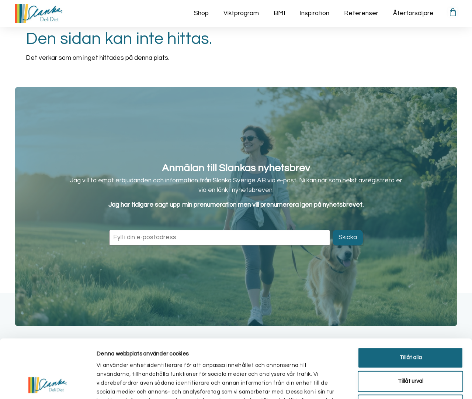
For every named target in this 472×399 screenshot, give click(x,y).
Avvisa (411, 349)
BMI (279, 13)
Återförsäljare (413, 13)
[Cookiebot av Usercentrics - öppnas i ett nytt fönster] (47, 384)
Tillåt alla (410, 302)
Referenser (361, 13)
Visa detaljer (393, 384)
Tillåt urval (410, 326)
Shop (201, 13)
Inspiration (314, 13)
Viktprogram (241, 13)
